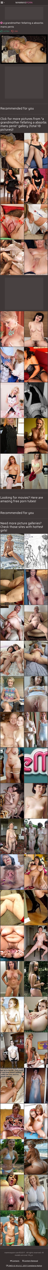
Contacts (14, 1260)
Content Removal (30, 1260)
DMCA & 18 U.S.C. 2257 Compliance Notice (24, 1265)
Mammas (24, 2)
